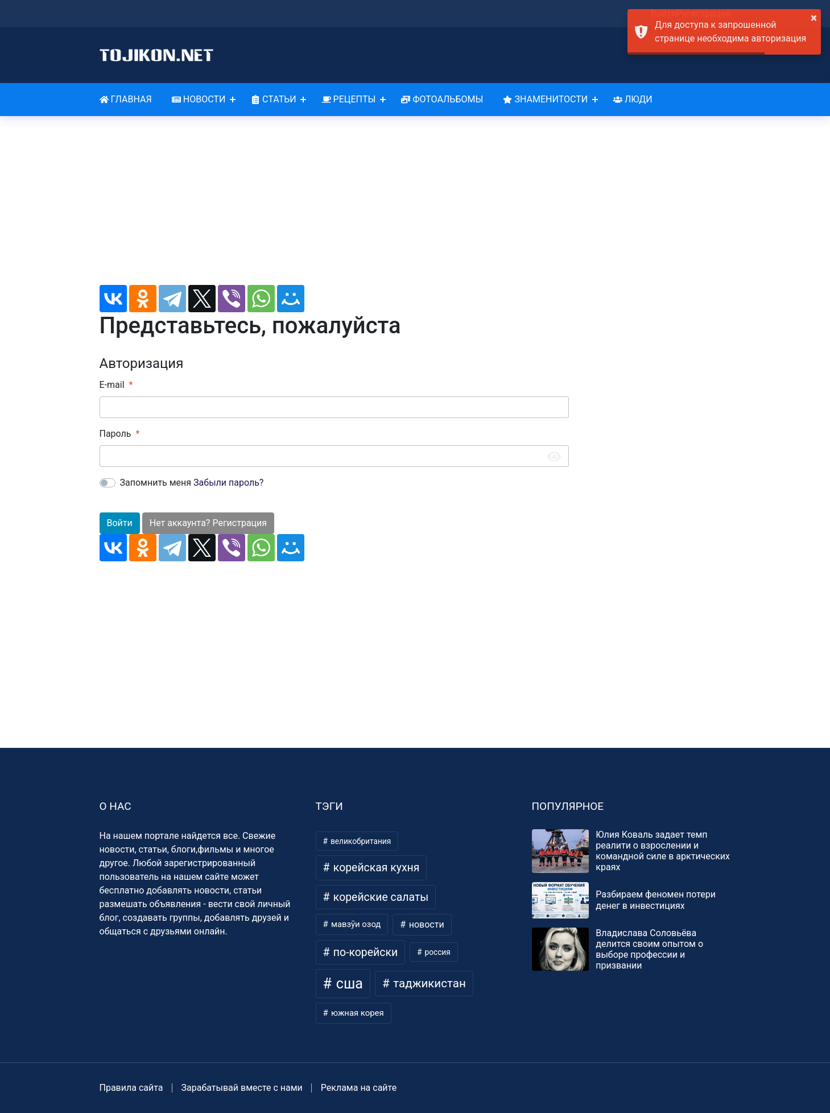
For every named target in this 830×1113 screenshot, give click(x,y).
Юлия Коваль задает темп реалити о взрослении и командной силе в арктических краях (663, 851)
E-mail (112, 384)
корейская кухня (375, 867)
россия (437, 952)
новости (425, 924)
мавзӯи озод (355, 924)
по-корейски (364, 952)
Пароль (115, 433)
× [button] (814, 17)
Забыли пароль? (228, 482)
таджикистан (428, 983)
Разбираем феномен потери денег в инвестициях (656, 900)
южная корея (356, 1013)
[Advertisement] (334, 205)
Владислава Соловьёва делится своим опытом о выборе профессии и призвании (649, 949)
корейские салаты (379, 897)
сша (348, 983)
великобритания (360, 841)
